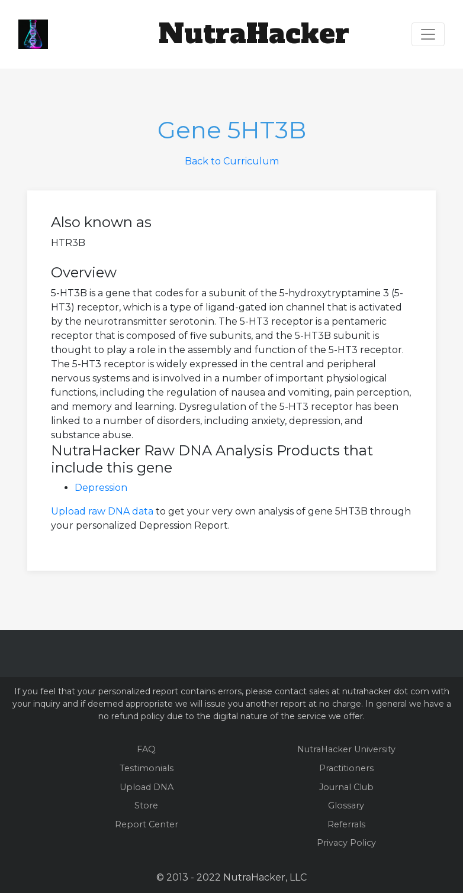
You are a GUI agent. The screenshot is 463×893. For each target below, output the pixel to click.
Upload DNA (146, 787)
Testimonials (146, 768)
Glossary (346, 805)
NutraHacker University (346, 749)
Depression (101, 487)
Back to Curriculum (232, 161)
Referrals (346, 824)
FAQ (146, 749)
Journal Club (346, 787)
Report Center (146, 824)
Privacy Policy (346, 842)
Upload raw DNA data (102, 511)
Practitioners (346, 768)
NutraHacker (254, 33)
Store (146, 805)
